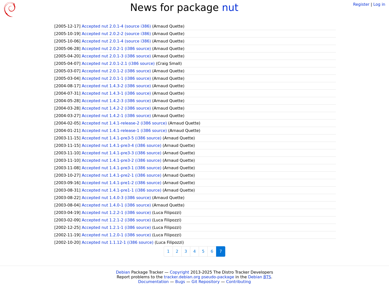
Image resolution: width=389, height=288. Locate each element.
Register (361, 4)
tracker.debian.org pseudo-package (199, 277)
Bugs (180, 281)
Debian (123, 272)
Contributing (238, 281)
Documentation (153, 281)
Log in (379, 4)
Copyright (179, 272)
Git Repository (206, 281)
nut (230, 7)
